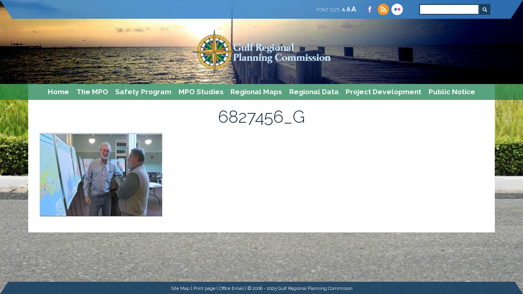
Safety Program (143, 92)
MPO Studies (201, 92)
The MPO (92, 92)
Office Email (231, 288)
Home (58, 92)
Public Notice (452, 92)
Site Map (180, 288)
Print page (204, 288)
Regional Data (314, 92)
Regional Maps (256, 92)
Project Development (383, 92)
